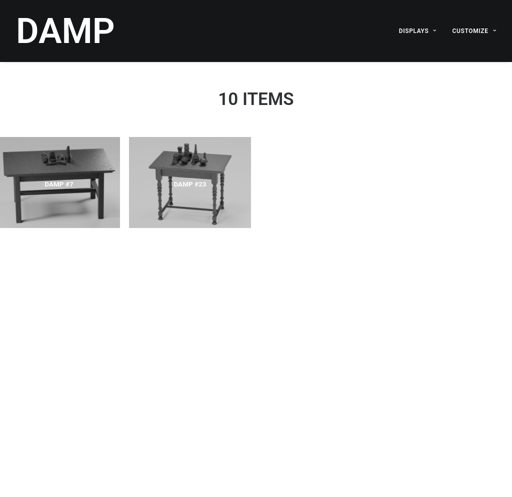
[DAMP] (65, 31)
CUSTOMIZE (474, 31)
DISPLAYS (417, 31)
